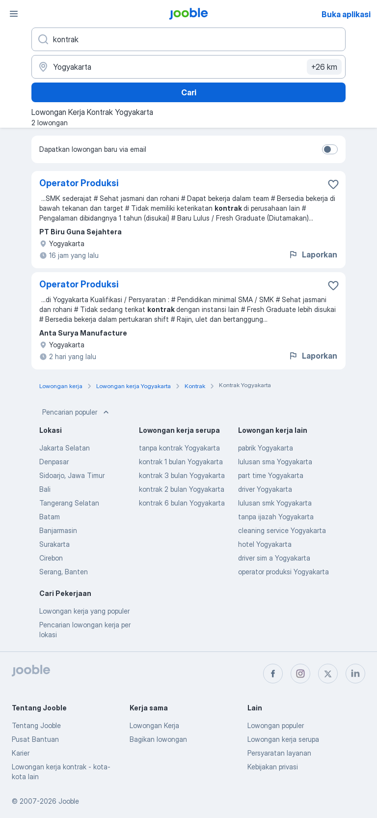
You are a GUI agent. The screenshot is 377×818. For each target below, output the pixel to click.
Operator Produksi (79, 183)
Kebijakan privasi (272, 766)
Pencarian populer (76, 412)
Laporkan (312, 254)
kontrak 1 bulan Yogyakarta (181, 461)
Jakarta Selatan (64, 448)
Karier (20, 753)
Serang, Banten (63, 571)
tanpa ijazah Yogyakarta (276, 516)
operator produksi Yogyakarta (283, 571)
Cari (188, 92)
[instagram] (300, 673)
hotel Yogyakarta (265, 544)
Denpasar (54, 461)
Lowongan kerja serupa (283, 739)
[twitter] (328, 673)
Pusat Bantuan (35, 739)
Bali (45, 489)
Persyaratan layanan (279, 753)
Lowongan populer (275, 725)
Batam (49, 516)
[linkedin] (355, 673)
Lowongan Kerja (154, 725)
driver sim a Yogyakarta (274, 558)
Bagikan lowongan (158, 739)
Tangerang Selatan (69, 503)
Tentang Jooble (36, 725)
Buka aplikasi (346, 14)
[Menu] (14, 14)
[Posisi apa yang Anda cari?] (188, 39)
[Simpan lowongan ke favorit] (333, 184)
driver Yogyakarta (265, 489)
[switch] (330, 149)
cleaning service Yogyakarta (282, 530)
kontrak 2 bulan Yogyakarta (181, 489)
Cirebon (51, 558)
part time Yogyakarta (270, 475)
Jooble (68, 801)
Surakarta (54, 544)
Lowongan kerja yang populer (84, 611)
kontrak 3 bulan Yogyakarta (182, 475)
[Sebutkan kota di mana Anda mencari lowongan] (188, 67)
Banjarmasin (58, 530)
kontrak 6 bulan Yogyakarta (182, 503)
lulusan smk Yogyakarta (275, 503)
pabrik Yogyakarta (265, 448)
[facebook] (273, 673)
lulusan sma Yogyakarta (275, 461)
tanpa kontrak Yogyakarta (179, 448)
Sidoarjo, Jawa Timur (72, 475)
